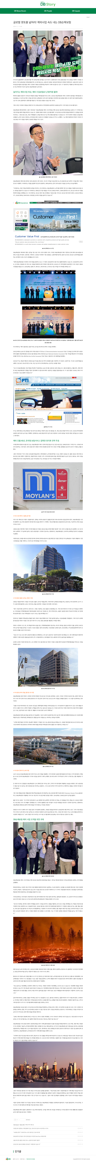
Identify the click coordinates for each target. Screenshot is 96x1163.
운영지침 (22, 1159)
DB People (48, 11)
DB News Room (20, 11)
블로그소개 (15, 1159)
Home (88, 17)
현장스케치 (22, 1124)
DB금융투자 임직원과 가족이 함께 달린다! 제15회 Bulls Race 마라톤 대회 (29, 1136)
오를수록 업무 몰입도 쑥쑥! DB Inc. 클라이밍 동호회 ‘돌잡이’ (26, 1140)
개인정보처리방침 (30, 1159)
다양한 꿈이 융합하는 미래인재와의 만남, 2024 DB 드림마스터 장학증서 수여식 (30, 1128)
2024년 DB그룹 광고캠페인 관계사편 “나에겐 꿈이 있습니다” (26, 1144)
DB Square (76, 11)
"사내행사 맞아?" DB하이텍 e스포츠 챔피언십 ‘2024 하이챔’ (26, 1132)
